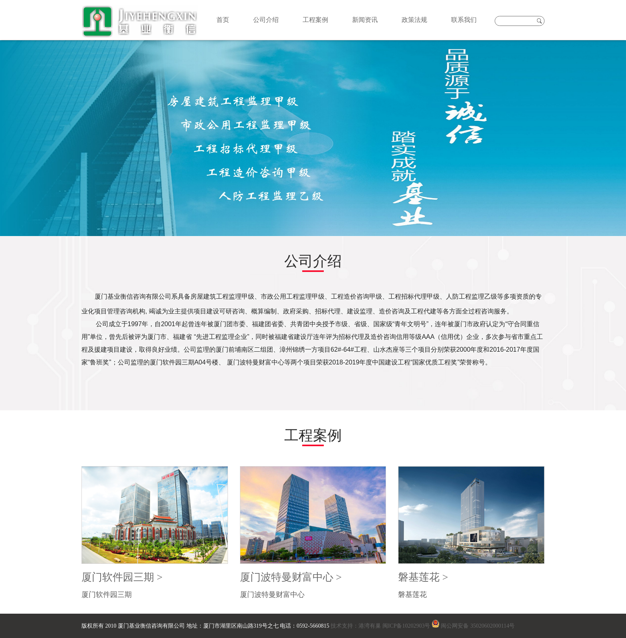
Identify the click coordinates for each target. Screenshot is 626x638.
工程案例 (315, 19)
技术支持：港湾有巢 (355, 626)
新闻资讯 (365, 19)
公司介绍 (266, 19)
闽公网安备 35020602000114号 (478, 626)
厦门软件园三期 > (121, 577)
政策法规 (414, 19)
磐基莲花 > (423, 577)
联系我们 (464, 19)
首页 (222, 19)
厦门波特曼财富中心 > (291, 577)
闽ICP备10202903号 (406, 626)
